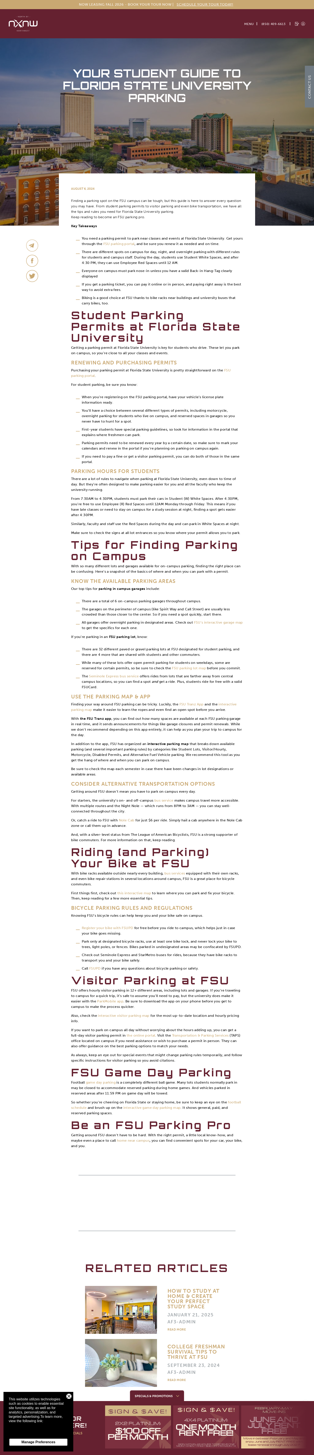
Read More (176, 1329)
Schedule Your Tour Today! (205, 4)
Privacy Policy (20, 1434)
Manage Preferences (38, 1442)
